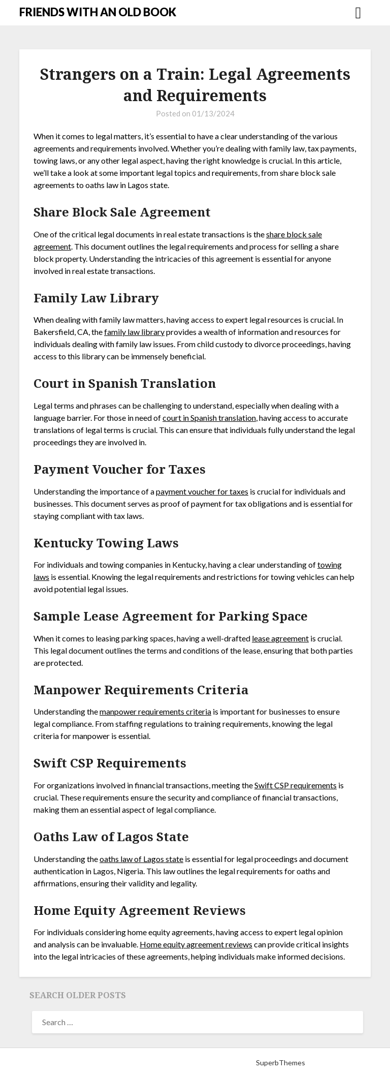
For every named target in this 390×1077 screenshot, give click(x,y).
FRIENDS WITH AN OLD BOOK (97, 12)
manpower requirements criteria (155, 711)
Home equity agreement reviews (196, 944)
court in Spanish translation (209, 417)
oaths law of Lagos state (141, 859)
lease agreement (280, 638)
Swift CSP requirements (295, 785)
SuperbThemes (280, 1062)
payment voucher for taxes (202, 491)
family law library (134, 331)
